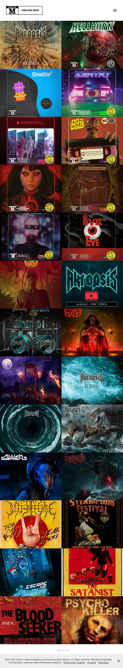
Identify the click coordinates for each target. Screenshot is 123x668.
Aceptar (91, 662)
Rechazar (103, 662)
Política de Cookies (74, 662)
